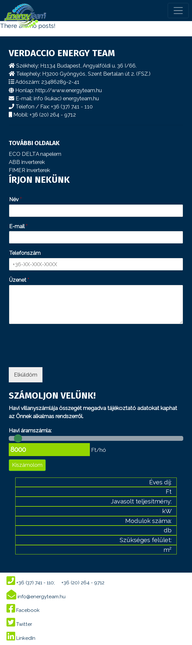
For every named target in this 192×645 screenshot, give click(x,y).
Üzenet (19, 280)
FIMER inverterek (29, 170)
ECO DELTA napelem (35, 154)
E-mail (18, 226)
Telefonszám (25, 253)
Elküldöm (25, 374)
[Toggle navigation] (178, 10)
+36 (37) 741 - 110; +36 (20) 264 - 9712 (55, 583)
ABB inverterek (27, 162)
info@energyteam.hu (36, 597)
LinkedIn (20, 638)
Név (15, 199)
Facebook (23, 610)
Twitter (19, 624)
